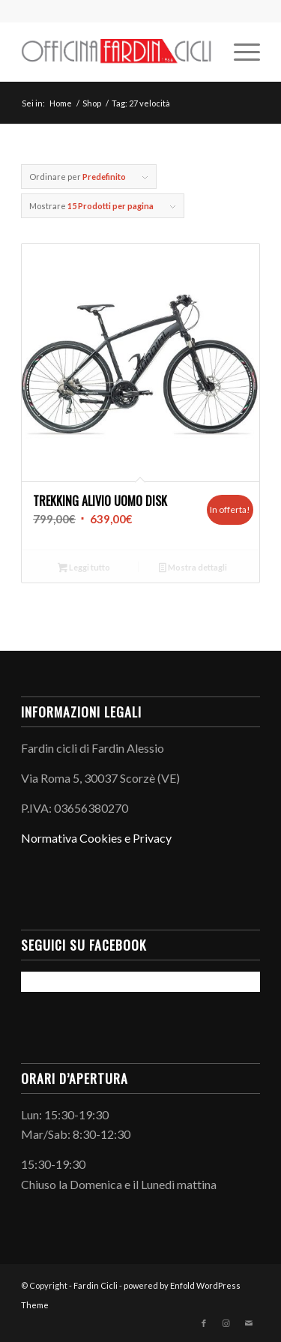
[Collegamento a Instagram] (226, 1323)
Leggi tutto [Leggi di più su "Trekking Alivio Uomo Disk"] (84, 568)
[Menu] (239, 52)
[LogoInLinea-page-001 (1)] (116, 52)
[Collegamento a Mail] (249, 1323)
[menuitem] (239, 52)
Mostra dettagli (193, 568)
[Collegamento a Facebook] (204, 1323)
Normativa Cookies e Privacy (96, 838)
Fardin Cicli (95, 1285)
